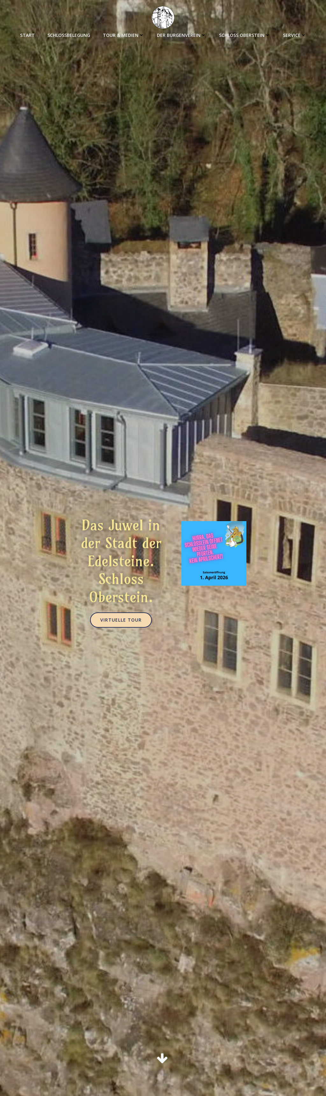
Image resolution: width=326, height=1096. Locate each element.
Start (27, 35)
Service (294, 35)
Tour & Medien (123, 35)
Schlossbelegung (68, 35)
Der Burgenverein (181, 35)
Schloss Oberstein (244, 35)
